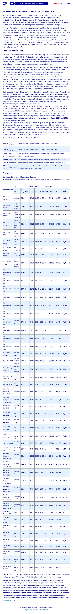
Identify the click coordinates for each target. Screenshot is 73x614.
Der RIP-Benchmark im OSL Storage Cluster (31, 4)
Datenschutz (43, 610)
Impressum (29, 610)
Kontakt (35, 610)
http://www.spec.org (8, 600)
